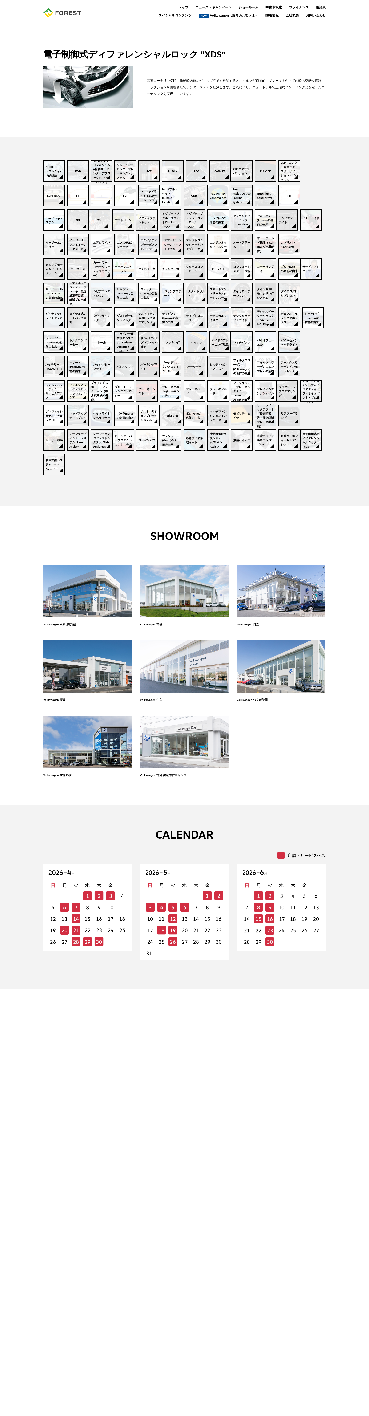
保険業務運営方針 (166, 1353)
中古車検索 (273, 7)
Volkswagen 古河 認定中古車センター (176, 1089)
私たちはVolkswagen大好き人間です (115, 1340)
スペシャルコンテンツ (175, 15)
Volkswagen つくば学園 (260, 1013)
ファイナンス (299, 7)
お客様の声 (96, 1346)
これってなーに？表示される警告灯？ (116, 1373)
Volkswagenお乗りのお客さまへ (228, 16)
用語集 (321, 7)
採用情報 (272, 15)
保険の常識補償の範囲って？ (109, 1379)
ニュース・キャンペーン (213, 7)
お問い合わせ (316, 15)
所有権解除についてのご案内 (174, 1360)
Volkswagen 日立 (253, 938)
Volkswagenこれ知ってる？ (108, 1360)
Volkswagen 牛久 (156, 1013)
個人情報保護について (169, 1346)
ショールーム (248, 7)
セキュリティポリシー (169, 1373)
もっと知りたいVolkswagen (108, 1353)
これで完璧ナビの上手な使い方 (111, 1366)
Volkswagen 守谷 (156, 938)
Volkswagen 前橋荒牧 (64, 1089)
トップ (183, 7)
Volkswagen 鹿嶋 (59, 1013)
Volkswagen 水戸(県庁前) (67, 938)
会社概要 (292, 15)
